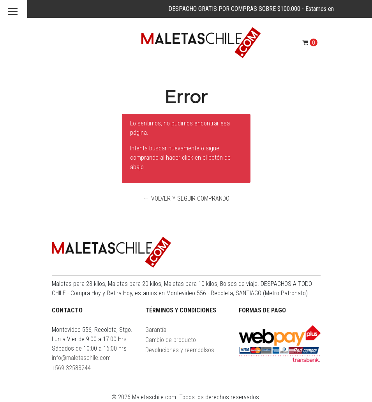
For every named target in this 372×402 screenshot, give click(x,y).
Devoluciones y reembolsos (179, 350)
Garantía (155, 329)
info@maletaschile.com (81, 357)
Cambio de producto (170, 340)
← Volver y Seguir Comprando (186, 198)
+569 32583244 (71, 368)
